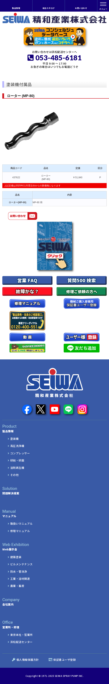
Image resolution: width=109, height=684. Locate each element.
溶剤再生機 (17, 468)
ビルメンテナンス (21, 564)
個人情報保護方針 (25, 660)
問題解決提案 (54, 490)
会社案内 (54, 601)
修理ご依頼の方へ (81, 291)
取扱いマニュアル (21, 523)
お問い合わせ (81, 8)
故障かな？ (27, 291)
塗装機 (14, 439)
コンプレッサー (20, 453)
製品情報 (16, 8)
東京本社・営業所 (21, 635)
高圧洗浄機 (17, 446)
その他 (14, 475)
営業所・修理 (49, 624)
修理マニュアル (20, 531)
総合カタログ (49, 8)
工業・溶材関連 (20, 579)
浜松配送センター (21, 642)
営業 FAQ (27, 280)
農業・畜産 (17, 586)
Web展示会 (54, 546)
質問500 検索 (81, 280)
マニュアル (49, 513)
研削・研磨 (17, 460)
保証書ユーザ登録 (62, 660)
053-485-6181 (54, 57)
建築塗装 (15, 557)
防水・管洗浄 (18, 571)
